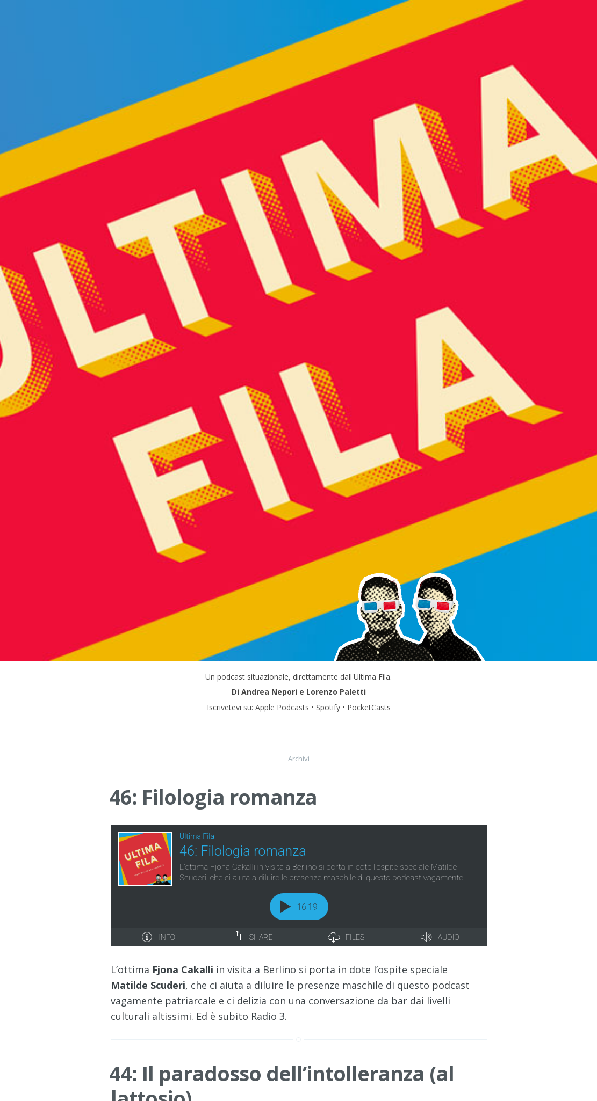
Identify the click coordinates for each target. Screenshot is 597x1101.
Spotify (328, 707)
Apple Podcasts (282, 707)
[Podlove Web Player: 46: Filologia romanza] (299, 885)
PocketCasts (369, 707)
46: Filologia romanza (213, 797)
